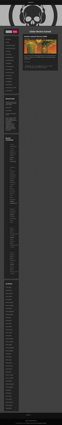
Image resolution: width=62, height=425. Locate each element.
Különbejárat (10, 57)
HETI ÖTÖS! (8, 107)
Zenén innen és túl (11, 87)
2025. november (9, 305)
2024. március (9, 366)
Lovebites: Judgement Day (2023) (12, 210)
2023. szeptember (10, 384)
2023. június (8, 393)
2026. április (9, 290)
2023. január (9, 408)
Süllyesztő (9, 78)
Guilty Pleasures (11, 45)
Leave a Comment (41, 67)
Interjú (8, 51)
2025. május (8, 323)
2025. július (8, 317)
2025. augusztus (9, 314)
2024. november (9, 341)
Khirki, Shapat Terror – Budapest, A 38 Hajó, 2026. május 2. (11, 103)
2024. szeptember (10, 347)
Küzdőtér (9, 63)
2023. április (9, 399)
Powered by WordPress (31, 420)
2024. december (9, 338)
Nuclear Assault (48, 66)
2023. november (9, 378)
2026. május (8, 287)
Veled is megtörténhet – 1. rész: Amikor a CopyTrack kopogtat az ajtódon (13, 150)
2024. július (8, 353)
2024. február (9, 369)
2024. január (9, 372)
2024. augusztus (9, 350)
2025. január (9, 335)
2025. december (9, 302)
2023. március (9, 402)
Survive (27, 67)
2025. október (9, 308)
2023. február (9, 405)
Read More (27, 61)
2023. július (8, 390)
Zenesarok (9, 90)
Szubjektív (9, 81)
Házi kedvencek (11, 48)
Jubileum (33, 66)
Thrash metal (33, 67)
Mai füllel (9, 69)
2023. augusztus (9, 387)
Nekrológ (9, 75)
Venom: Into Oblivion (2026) (11, 114)
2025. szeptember (10, 311)
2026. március (9, 293)
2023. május (8, 396)
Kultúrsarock (10, 60)
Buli (8, 42)
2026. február (9, 296)
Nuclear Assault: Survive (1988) (35, 36)
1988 (43, 66)
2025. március (9, 329)
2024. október (9, 344)
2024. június (8, 356)
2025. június (8, 320)
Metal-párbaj (10, 72)
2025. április (9, 326)
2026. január (9, 299)
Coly (44, 38)
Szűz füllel (9, 84)
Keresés (15, 31)
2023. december (9, 375)
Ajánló (8, 39)
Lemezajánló (10, 66)
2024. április (9, 363)
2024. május (8, 360)
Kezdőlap (31, 2)
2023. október (9, 381)
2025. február (9, 332)
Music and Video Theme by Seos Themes (36, 423)
